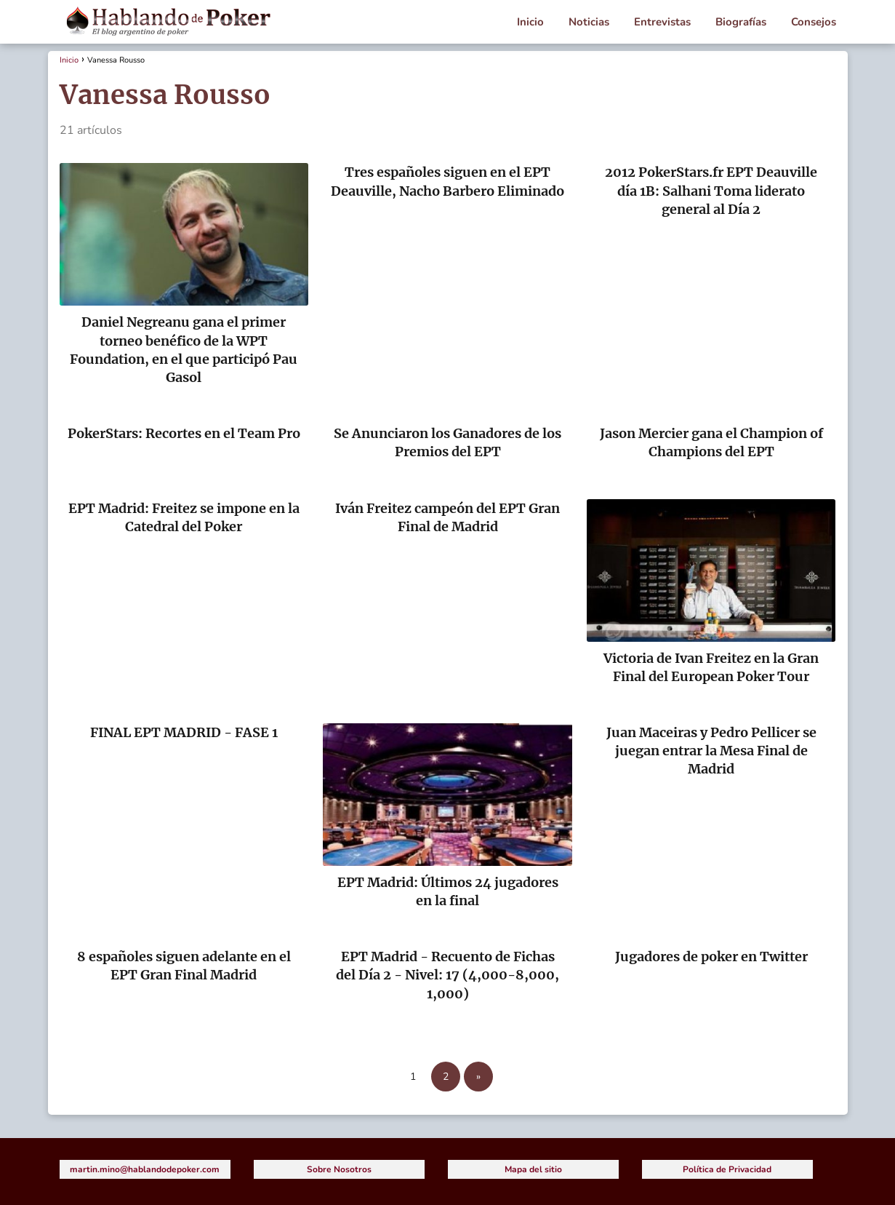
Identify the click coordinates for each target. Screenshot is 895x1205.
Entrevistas (662, 22)
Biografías (740, 22)
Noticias (589, 22)
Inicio (530, 22)
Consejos (813, 22)
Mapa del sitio (533, 1169)
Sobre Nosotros (339, 1169)
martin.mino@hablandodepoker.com (145, 1169)
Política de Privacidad (727, 1169)
